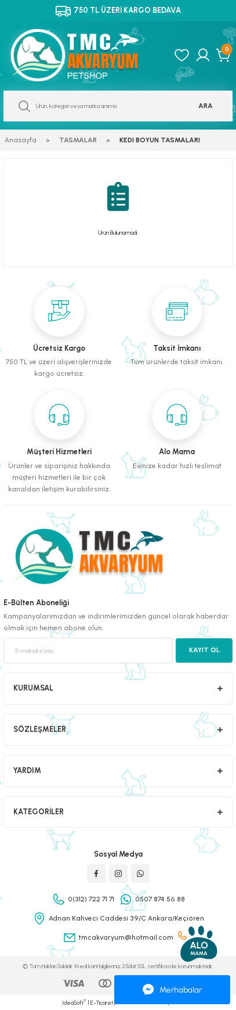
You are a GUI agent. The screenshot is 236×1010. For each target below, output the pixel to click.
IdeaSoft (74, 1002)
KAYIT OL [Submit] (204, 650)
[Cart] (224, 55)
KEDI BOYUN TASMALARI (159, 140)
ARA (205, 106)
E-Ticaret (101, 1003)
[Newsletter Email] (87, 650)
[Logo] (84, 55)
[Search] (118, 106)
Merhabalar (172, 989)
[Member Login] (203, 55)
